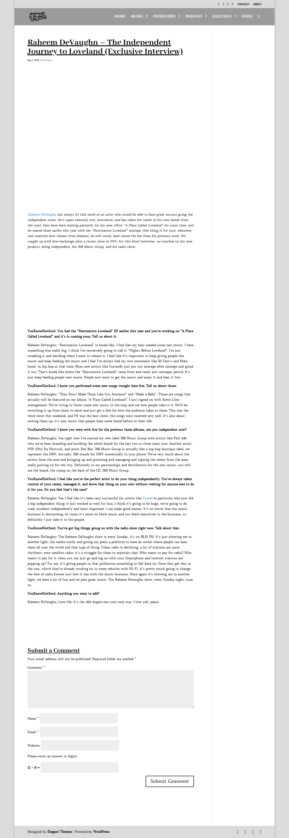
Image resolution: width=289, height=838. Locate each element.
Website (34, 746)
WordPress (101, 832)
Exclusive (222, 17)
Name (33, 718)
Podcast (194, 17)
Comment (36, 667)
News (247, 17)
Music (137, 17)
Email (33, 732)
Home (119, 17)
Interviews (164, 17)
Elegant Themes (59, 832)
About (257, 4)
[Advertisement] (110, 615)
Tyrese (148, 498)
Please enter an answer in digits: (53, 756)
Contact (243, 4)
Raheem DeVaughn (42, 214)
